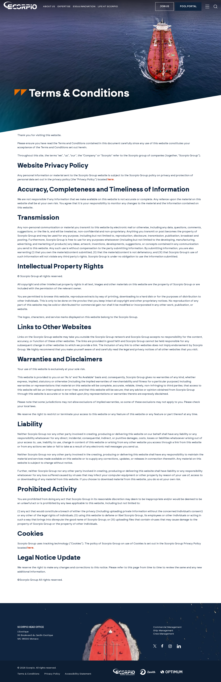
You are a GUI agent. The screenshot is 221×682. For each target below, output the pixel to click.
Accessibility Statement (78, 674)
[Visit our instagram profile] (170, 646)
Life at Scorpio (108, 6)
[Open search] (215, 6)
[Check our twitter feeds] (154, 646)
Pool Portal (188, 6)
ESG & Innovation (84, 6)
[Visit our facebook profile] (162, 646)
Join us (164, 6)
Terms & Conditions (28, 674)
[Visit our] (124, 674)
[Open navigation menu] (207, 6)
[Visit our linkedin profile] (179, 646)
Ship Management (163, 630)
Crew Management (163, 634)
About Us (49, 6)
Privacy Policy (52, 674)
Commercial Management (167, 627)
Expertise (63, 6)
